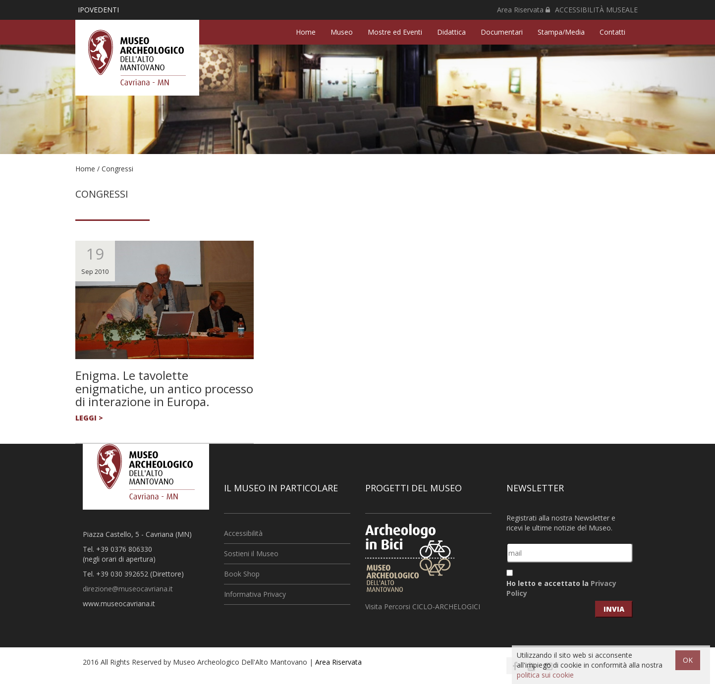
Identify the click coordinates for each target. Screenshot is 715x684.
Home (306, 32)
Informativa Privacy (255, 594)
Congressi (117, 168)
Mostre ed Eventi (395, 32)
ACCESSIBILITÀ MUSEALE (596, 9)
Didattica (451, 32)
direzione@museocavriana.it (128, 588)
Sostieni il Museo (251, 553)
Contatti (612, 32)
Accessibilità (243, 533)
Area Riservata (523, 9)
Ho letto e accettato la (561, 588)
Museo (341, 32)
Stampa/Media (561, 32)
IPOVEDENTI (98, 9)
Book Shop (242, 574)
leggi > (89, 417)
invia (614, 609)
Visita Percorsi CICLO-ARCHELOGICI (422, 606)
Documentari (502, 32)
